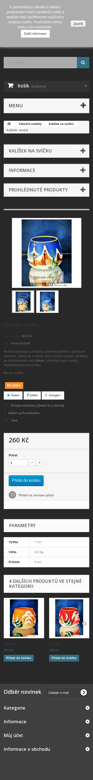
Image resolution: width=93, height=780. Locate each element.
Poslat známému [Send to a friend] (37, 405)
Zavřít (78, 24)
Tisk (14, 420)
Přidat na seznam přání (36, 495)
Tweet (13, 395)
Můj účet (13, 735)
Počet (13, 455)
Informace (22, 170)
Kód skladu (12, 336)
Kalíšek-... (12, 644)
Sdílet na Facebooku (23, 413)
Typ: (7, 343)
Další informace (35, 33)
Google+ (53, 395)
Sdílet (32, 395)
